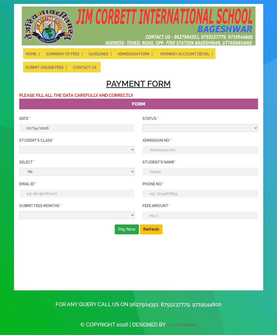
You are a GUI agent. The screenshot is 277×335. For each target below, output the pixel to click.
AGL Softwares (182, 325)
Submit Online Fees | (47, 67)
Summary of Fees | (65, 54)
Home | (33, 54)
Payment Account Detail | (186, 54)
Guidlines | (100, 54)
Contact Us (85, 67)
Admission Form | (136, 54)
